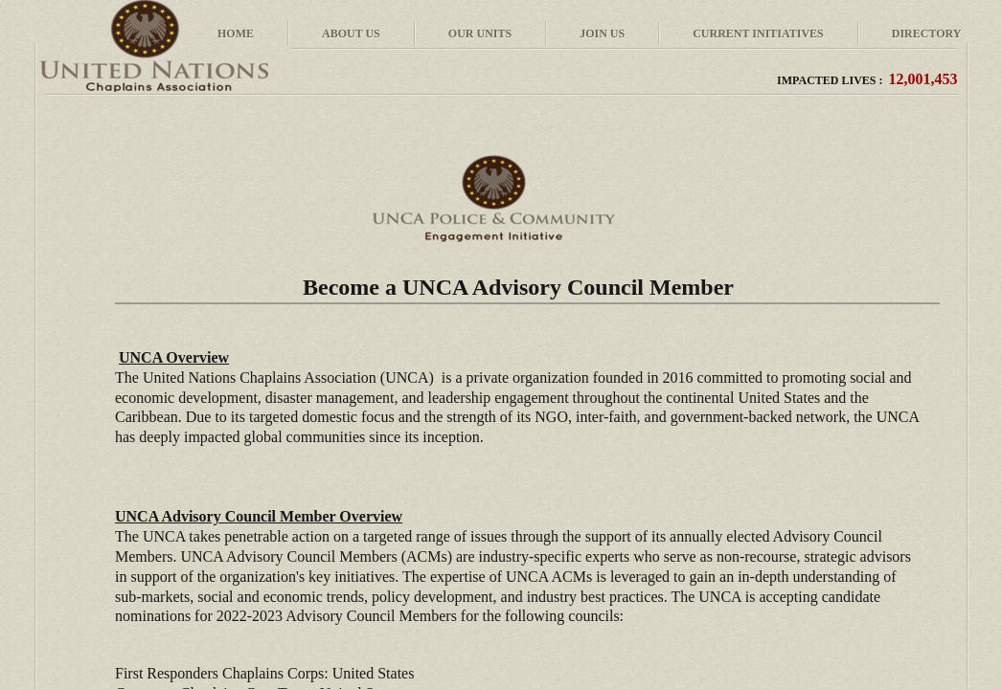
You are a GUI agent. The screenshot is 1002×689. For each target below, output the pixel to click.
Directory (927, 33)
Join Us (602, 33)
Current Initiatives (758, 33)
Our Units (480, 33)
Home (235, 33)
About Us (351, 33)
